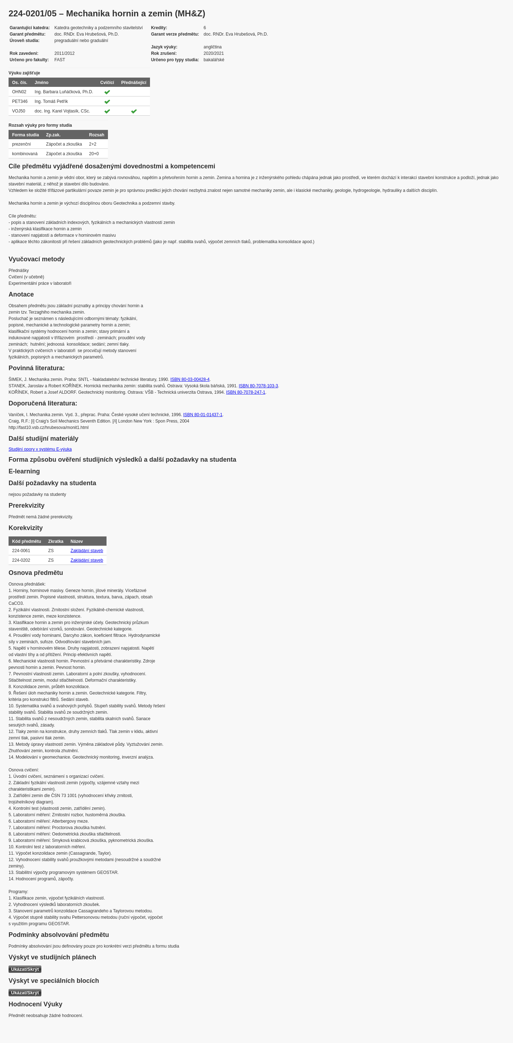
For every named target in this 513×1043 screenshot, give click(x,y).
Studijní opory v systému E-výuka (40, 449)
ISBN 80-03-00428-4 (189, 379)
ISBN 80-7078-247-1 (245, 392)
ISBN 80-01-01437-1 (202, 414)
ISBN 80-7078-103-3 (258, 385)
